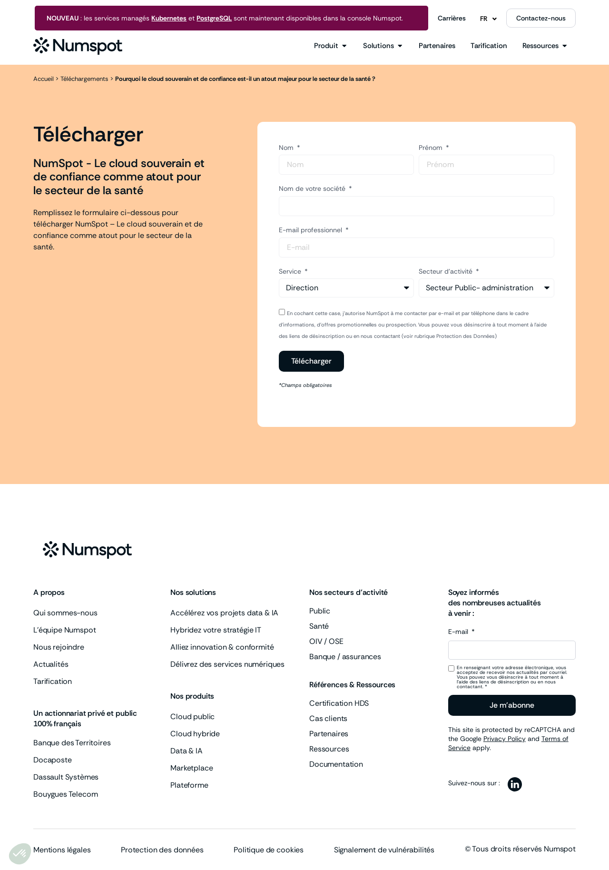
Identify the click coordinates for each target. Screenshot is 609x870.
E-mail (459, 632)
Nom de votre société (313, 188)
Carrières (452, 18)
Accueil (43, 79)
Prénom (431, 147)
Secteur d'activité (446, 271)
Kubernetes (169, 18)
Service (291, 271)
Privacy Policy (504, 738)
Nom (287, 147)
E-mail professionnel (311, 230)
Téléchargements (84, 79)
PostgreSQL (214, 18)
